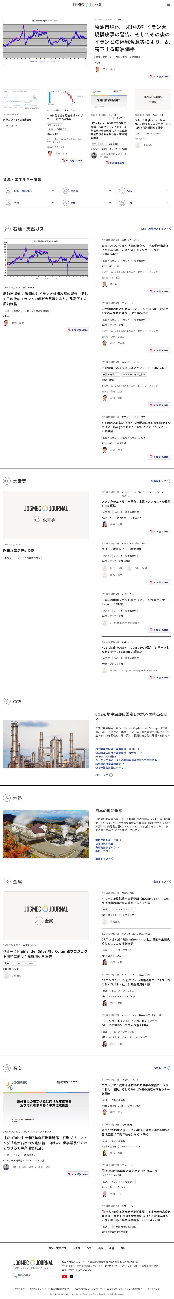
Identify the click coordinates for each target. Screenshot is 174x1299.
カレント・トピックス (122, 1181)
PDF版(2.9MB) (160, 532)
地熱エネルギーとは (107, 840)
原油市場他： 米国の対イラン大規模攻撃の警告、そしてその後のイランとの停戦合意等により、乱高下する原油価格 (45, 298)
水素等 (7, 557)
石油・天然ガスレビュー (135, 437)
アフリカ (126, 417)
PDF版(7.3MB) (72, 161)
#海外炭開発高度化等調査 (115, 1232)
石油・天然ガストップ (153, 228)
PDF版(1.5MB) (116, 163)
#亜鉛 (114, 914)
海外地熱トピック (105, 847)
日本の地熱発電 (104, 844)
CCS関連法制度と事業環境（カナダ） (117, 753)
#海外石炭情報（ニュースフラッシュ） (121, 1105)
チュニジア (147, 492)
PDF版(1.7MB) (160, 678)
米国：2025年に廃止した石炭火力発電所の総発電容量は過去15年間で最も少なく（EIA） (135, 1132)
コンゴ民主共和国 (141, 933)
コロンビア (135, 1079)
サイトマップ (154, 1288)
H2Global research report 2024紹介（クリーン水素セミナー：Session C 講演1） (135, 649)
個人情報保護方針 (60, 1288)
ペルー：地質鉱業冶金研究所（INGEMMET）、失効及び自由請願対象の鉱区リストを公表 (135, 900)
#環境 (127, 561)
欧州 (137, 543)
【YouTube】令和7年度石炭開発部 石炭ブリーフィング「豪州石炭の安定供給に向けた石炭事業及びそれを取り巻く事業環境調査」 (109, 130)
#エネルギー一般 (110, 266)
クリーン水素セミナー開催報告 (122, 549)
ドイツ (144, 543)
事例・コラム (103, 851)
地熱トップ (101, 858)
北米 (153, 1015)
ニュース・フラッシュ (152, 133)
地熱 (100, 1248)
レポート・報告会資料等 (27, 557)
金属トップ (159, 881)
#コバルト (111, 996)
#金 (120, 914)
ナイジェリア (139, 417)
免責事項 (20, 1288)
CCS (89, 1248)
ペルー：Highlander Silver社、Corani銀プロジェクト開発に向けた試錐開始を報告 (153, 123)
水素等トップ (158, 481)
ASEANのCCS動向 (105, 756)
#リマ (145, 138)
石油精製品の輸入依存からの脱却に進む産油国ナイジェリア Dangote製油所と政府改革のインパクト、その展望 (136, 427)
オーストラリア (115, 118)
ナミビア (159, 492)
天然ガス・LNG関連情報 (17, 119)
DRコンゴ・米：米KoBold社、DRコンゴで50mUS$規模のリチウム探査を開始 (130, 1023)
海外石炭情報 (118, 1100)
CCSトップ (101, 775)
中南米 (155, 115)
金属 (138, 133)
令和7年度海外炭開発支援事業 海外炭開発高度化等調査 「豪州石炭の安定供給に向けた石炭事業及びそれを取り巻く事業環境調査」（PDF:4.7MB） (136, 1216)
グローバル (120, 19)
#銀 (140, 138)
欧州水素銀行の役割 (19, 550)
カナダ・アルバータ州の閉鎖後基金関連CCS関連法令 (126, 760)
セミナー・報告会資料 (57, 129)
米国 (159, 1015)
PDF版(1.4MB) (160, 77)
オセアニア (113, 115)
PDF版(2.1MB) (160, 630)
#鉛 (108, 914)
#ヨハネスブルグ (115, 955)
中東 (67, 110)
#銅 (136, 138)
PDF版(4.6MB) (160, 583)
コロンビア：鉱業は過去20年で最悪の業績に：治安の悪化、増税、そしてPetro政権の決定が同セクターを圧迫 (136, 1089)
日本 (131, 543)
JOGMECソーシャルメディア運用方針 (125, 1288)
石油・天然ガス (104, 57)
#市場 (97, 62)
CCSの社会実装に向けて (109, 767)
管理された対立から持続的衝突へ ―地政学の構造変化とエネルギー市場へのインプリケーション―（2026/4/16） (135, 250)
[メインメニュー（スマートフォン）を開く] (168, 4)
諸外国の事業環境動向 (108, 764)
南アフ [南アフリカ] (125, 495)
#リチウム (123, 1037)
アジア (125, 543)
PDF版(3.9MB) (160, 351)
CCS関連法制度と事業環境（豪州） (115, 749)
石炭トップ (159, 1068)
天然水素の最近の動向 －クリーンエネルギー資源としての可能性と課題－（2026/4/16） (135, 311)
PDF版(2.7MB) (160, 457)
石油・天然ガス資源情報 (128, 57)
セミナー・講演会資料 (109, 144)
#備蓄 (49, 134)
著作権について (38, 1288)
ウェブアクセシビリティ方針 (88, 1288)
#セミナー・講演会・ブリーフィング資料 (109, 149)
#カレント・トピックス (114, 1187)
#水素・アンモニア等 (112, 325)
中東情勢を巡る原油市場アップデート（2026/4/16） (65, 117)
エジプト (136, 492)
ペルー (162, 115)
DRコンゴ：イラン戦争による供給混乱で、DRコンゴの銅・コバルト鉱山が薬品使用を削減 (136, 982)
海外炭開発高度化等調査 (123, 1226)
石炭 (94, 144)
